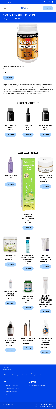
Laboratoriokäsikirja (11, 391)
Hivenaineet (13, 66)
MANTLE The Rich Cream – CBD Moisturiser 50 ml (45, 177)
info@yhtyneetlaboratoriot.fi (43, 1)
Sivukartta (50, 406)
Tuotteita (48, 8)
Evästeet (50, 404)
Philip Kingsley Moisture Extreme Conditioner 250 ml (45, 257)
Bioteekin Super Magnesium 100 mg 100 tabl (28, 298)
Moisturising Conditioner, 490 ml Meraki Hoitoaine (10, 341)
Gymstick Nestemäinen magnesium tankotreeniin (10, 294)
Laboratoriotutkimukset (12, 388)
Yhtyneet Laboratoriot (12, 385)
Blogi (7, 394)
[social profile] (14, 2)
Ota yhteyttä (43, 404)
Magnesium (20, 66)
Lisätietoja (8, 77)
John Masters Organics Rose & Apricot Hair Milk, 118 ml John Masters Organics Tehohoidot (45, 300)
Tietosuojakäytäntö (40, 406)
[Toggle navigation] (5, 8)
